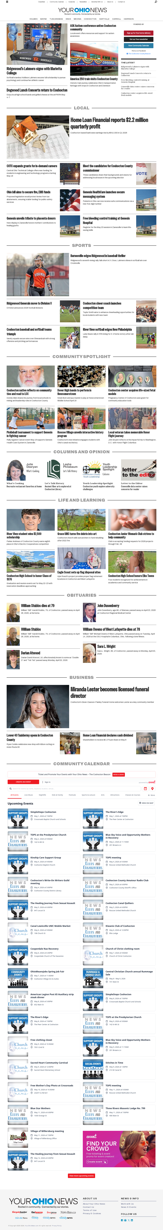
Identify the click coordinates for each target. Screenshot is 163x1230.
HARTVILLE (104, 19)
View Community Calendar (138, 46)
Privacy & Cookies (92, 1213)
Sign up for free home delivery (138, 33)
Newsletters (83, 2)
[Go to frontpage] (82, 10)
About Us (110, 2)
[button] (151, 474)
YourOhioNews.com (32, 1225)
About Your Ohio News (94, 1204)
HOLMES (34, 19)
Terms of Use (90, 1210)
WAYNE (43, 19)
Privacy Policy (56, 1225)
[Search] (156, 2)
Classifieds (41, 2)
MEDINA (77, 19)
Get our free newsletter (139, 39)
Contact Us (121, 2)
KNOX (68, 19)
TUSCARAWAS (56, 19)
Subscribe (72, 2)
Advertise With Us (97, 2)
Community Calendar (57, 2)
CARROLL (116, 19)
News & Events (128, 1207)
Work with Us (127, 1204)
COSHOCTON (90, 19)
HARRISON (129, 19)
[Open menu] (7, 2)
